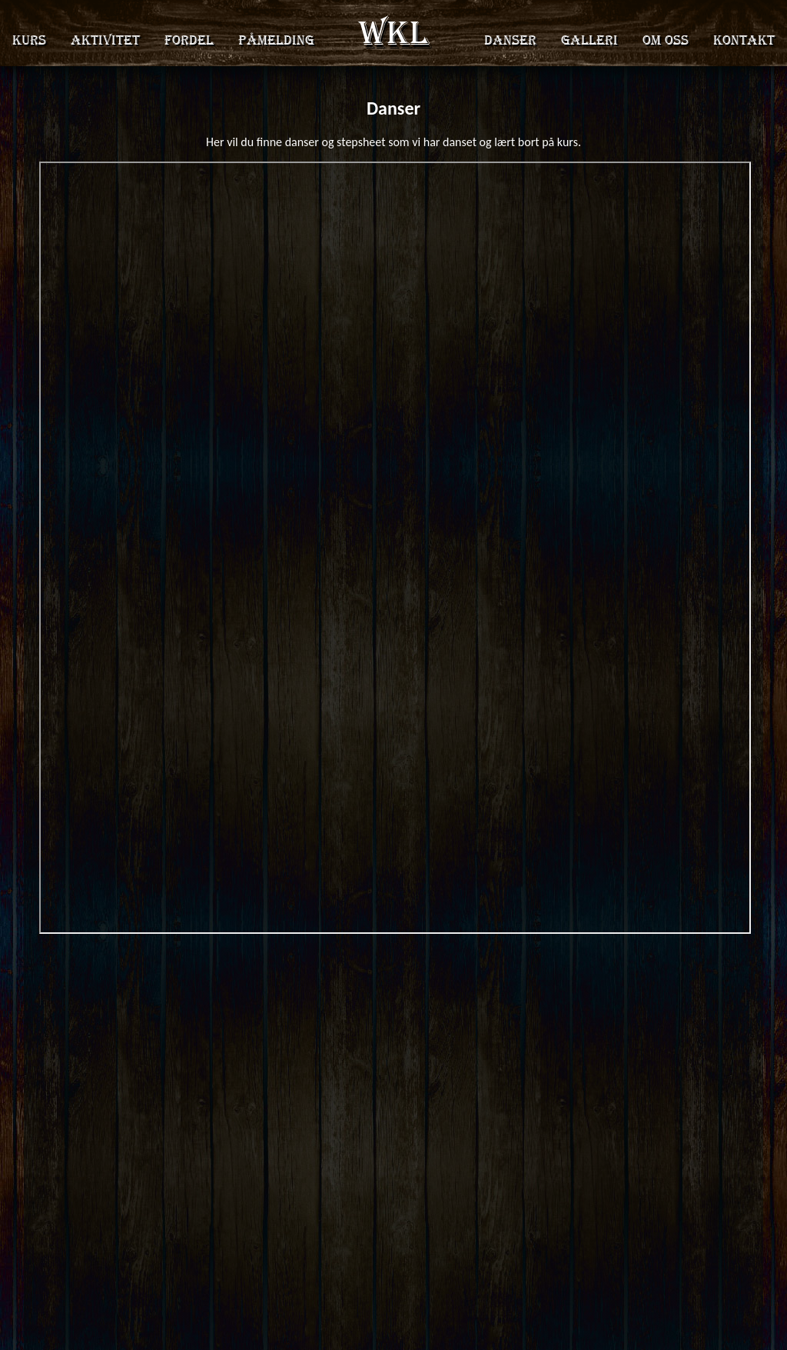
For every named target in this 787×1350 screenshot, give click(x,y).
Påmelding (276, 40)
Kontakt (744, 40)
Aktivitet (105, 40)
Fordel (189, 40)
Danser (510, 40)
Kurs (29, 40)
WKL (394, 33)
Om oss (666, 40)
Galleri (589, 40)
